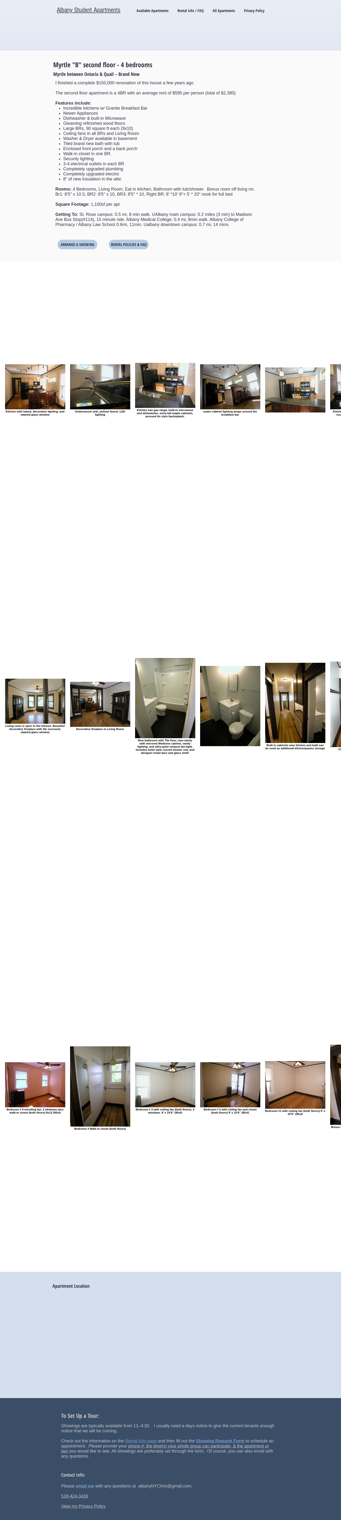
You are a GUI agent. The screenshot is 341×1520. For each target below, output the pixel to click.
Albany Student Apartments (88, 10)
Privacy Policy (92, 1506)
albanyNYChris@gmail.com (164, 1486)
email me (85, 1486)
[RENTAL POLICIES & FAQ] (129, 244)
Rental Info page (141, 1441)
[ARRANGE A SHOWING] (77, 244)
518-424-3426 (74, 1496)
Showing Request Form (220, 1441)
